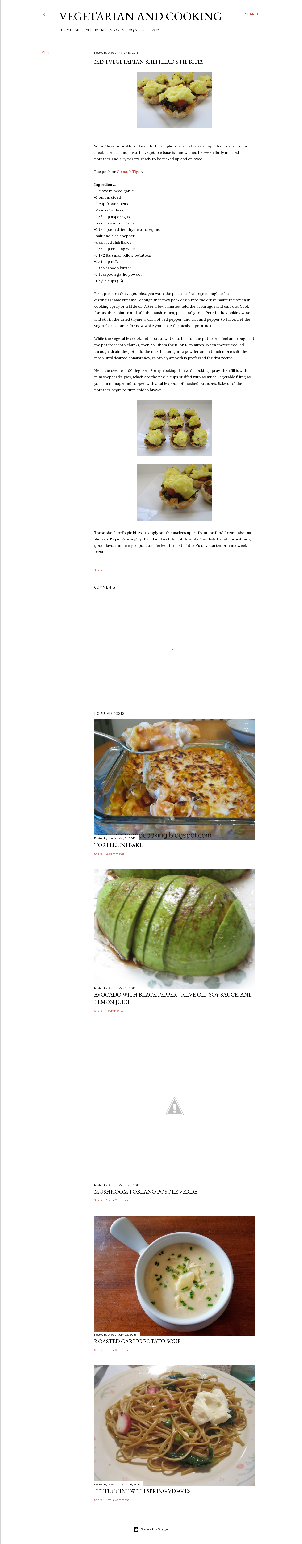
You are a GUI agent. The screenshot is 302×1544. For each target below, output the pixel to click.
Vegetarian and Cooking (140, 16)
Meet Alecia (85, 30)
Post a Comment (117, 1200)
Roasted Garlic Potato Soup (137, 1341)
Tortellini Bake (118, 845)
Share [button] (47, 53)
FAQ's (130, 30)
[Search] (252, 14)
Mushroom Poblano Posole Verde (145, 1191)
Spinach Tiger (129, 171)
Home (65, 30)
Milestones (110, 30)
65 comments (114, 853)
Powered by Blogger (151, 1529)
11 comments (114, 1010)
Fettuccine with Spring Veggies (142, 1491)
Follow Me (149, 30)
